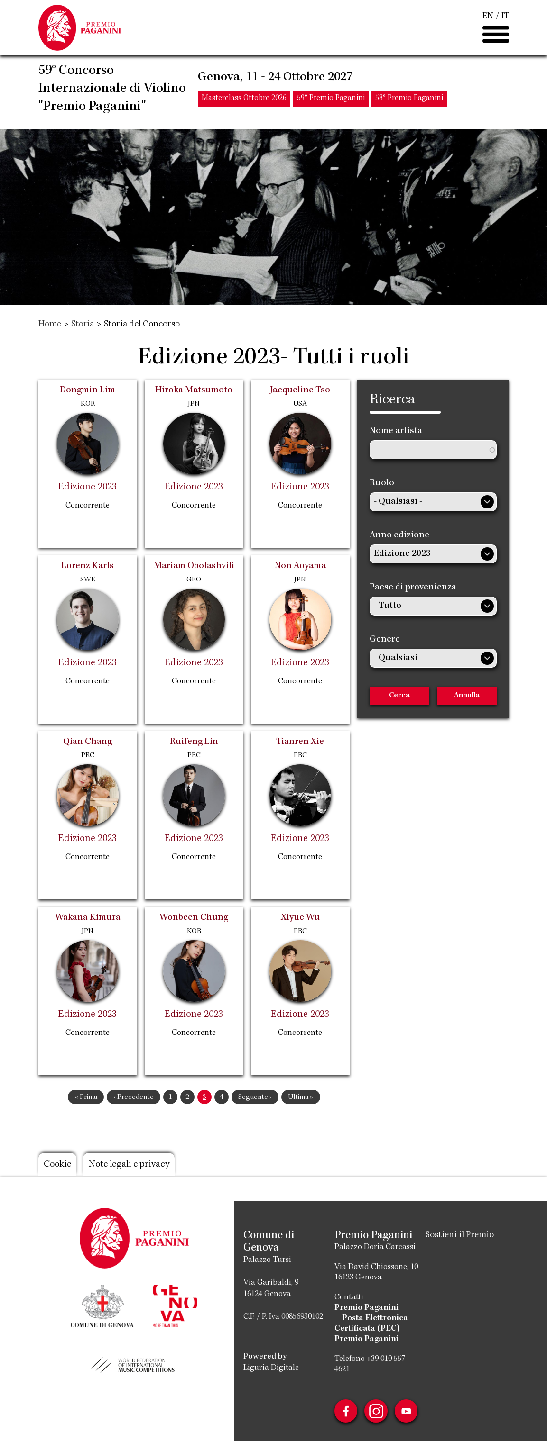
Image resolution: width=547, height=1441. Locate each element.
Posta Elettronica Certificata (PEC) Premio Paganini (370, 1328)
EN (487, 18)
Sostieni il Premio (460, 1235)
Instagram (376, 1411)
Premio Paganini (366, 1308)
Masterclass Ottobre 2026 (244, 102)
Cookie (59, 1165)
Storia (83, 324)
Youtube (407, 1411)
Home (50, 324)
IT (505, 18)
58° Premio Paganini (409, 102)
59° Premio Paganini (331, 102)
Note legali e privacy (135, 1165)
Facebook (345, 1411)
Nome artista (396, 431)
